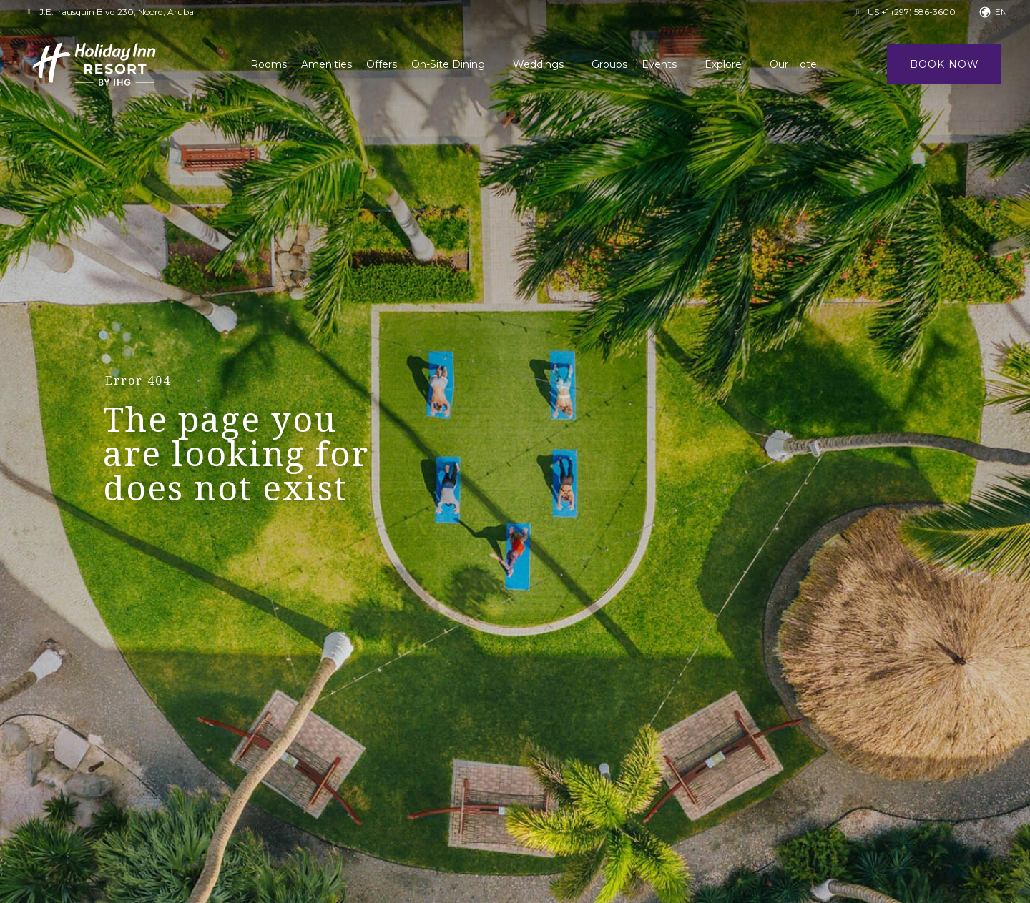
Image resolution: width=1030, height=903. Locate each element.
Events (659, 64)
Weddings (538, 64)
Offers (381, 64)
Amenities (326, 64)
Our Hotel (794, 64)
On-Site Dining (448, 64)
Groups (609, 64)
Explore (723, 64)
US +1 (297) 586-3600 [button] (912, 11)
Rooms (268, 64)
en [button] (1001, 11)
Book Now (944, 64)
